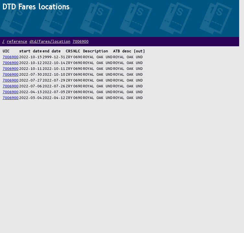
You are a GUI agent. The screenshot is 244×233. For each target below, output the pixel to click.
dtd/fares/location (49, 41)
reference (17, 41)
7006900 (80, 41)
